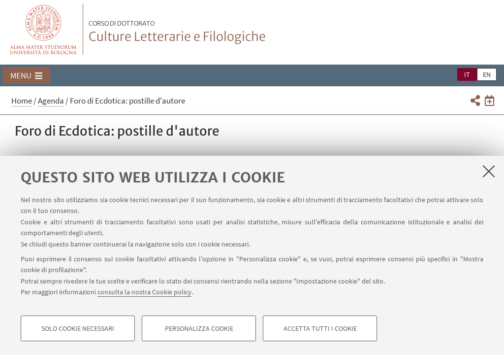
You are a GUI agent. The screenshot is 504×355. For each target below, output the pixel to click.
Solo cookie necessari (77, 328)
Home (21, 100)
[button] (26, 75)
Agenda (51, 100)
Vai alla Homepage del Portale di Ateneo (43, 29)
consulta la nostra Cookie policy (144, 291)
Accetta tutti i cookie (320, 328)
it (467, 74)
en (487, 74)
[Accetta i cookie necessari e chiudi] (489, 171)
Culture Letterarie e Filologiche (177, 32)
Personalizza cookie (199, 328)
